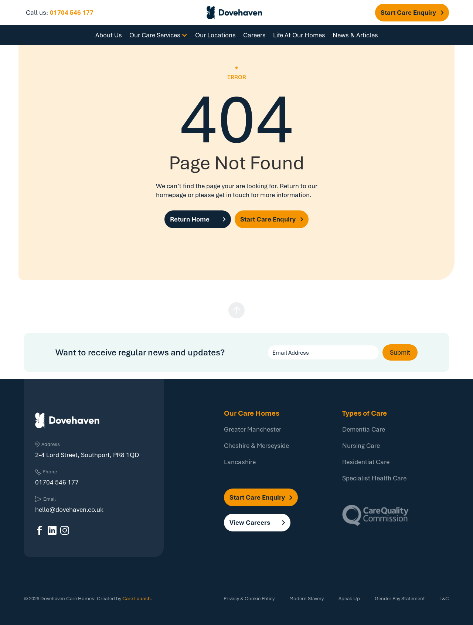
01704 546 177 (71, 12)
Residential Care (365, 461)
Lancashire (240, 461)
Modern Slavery (306, 598)
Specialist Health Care (374, 478)
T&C (444, 598)
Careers (254, 35)
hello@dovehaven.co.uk (69, 509)
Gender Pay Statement (400, 598)
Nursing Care (361, 445)
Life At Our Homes (299, 35)
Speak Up (349, 598)
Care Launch (136, 598)
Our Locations (215, 35)
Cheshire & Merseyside (256, 445)
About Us (108, 35)
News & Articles (355, 35)
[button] (412, 12)
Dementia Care (363, 429)
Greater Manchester (252, 429)
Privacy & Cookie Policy (249, 598)
